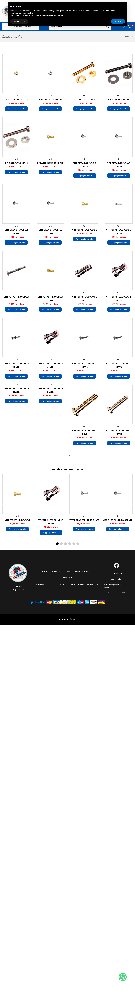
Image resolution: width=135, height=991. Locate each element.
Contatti (67, 577)
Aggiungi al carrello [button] (16, 109)
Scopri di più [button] (19, 21)
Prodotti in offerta (84, 572)
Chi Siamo (56, 572)
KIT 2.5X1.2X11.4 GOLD (84, 99)
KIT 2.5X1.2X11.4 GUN (118, 99)
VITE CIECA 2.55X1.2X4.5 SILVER (84, 520)
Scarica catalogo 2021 (116, 593)
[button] (2, 504)
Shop (67, 572)
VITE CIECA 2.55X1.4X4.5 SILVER (118, 520)
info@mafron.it (18, 590)
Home (126, 36)
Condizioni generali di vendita (113, 586)
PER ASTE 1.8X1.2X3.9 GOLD (50, 163)
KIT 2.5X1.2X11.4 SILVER (16, 163)
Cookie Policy (116, 579)
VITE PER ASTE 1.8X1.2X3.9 (84, 230)
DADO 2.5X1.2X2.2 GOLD (16, 99)
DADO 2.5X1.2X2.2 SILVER (50, 99)
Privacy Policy (116, 573)
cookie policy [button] (28, 13)
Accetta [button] (118, 21)
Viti (16, 96)
